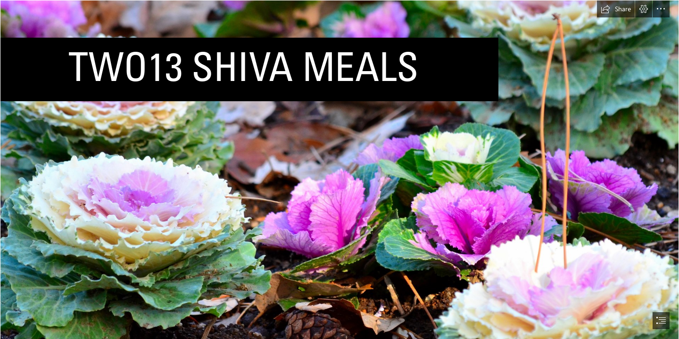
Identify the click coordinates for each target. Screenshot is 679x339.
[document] (339, 169)
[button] (616, 8)
